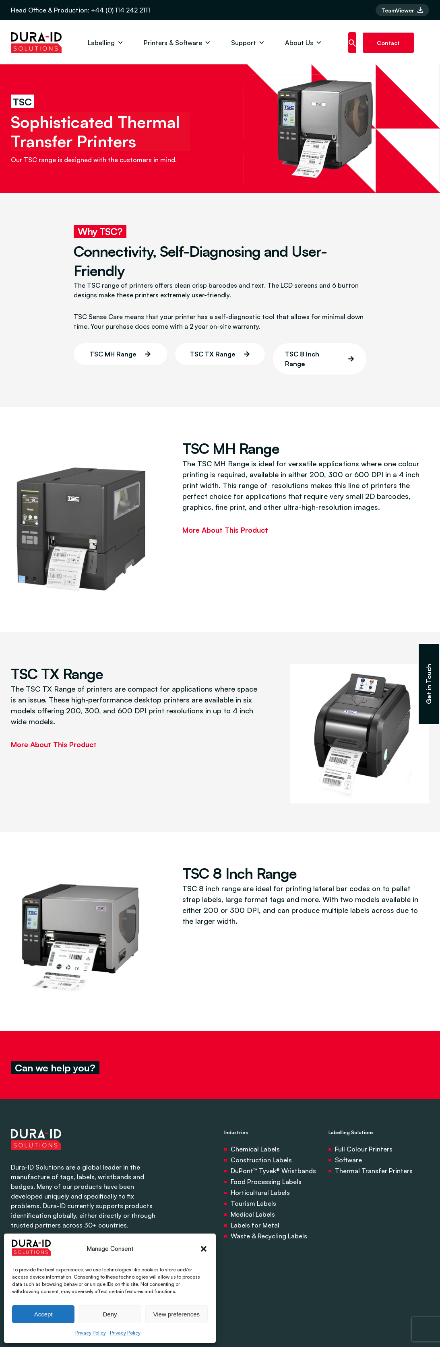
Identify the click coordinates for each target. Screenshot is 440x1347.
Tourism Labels (253, 1203)
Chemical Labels (255, 1149)
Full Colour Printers (363, 1149)
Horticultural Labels (260, 1192)
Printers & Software (177, 42)
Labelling (106, 42)
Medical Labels (253, 1214)
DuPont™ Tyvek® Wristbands (273, 1171)
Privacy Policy (90, 1333)
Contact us (388, 46)
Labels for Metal (255, 1225)
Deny (110, 1314)
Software (348, 1160)
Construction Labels (261, 1160)
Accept (43, 1314)
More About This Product (225, 529)
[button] (204, 1249)
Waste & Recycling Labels (269, 1236)
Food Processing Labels (266, 1182)
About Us (303, 42)
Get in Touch (429, 684)
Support (248, 42)
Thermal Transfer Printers (374, 1171)
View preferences (176, 1314)
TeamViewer (402, 10)
